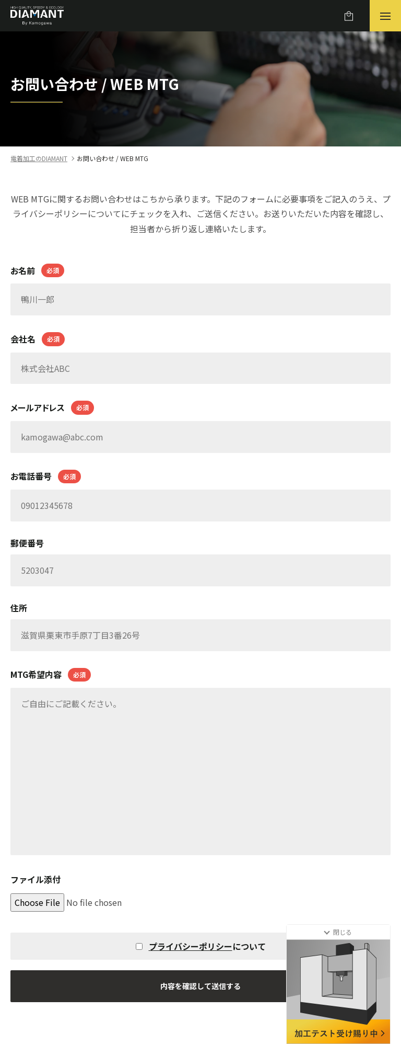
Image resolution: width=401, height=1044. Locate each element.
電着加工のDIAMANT (38, 158)
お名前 (37, 270)
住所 (18, 608)
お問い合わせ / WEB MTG (112, 158)
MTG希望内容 (50, 675)
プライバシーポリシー (190, 946)
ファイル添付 (35, 879)
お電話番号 (45, 476)
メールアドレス (52, 407)
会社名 (37, 339)
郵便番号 (27, 543)
